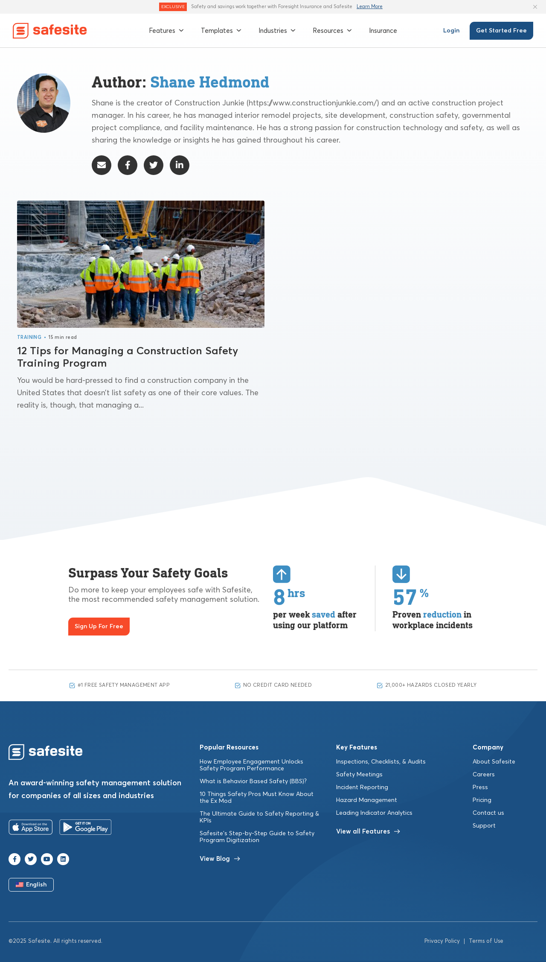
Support (484, 827)
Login (451, 31)
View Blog (220, 860)
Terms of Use (486, 942)
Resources (332, 30)
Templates (221, 30)
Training (29, 338)
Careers (484, 775)
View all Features (368, 832)
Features (166, 30)
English (31, 886)
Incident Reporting (362, 788)
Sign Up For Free (99, 627)
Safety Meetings (359, 775)
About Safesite (494, 763)
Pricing (482, 801)
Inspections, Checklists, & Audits (381, 763)
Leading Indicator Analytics (374, 814)
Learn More (370, 6)
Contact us (488, 814)
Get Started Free (501, 31)
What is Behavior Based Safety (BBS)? (253, 782)
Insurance (383, 30)
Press (480, 788)
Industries (277, 30)
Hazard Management (366, 801)
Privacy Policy (442, 942)
